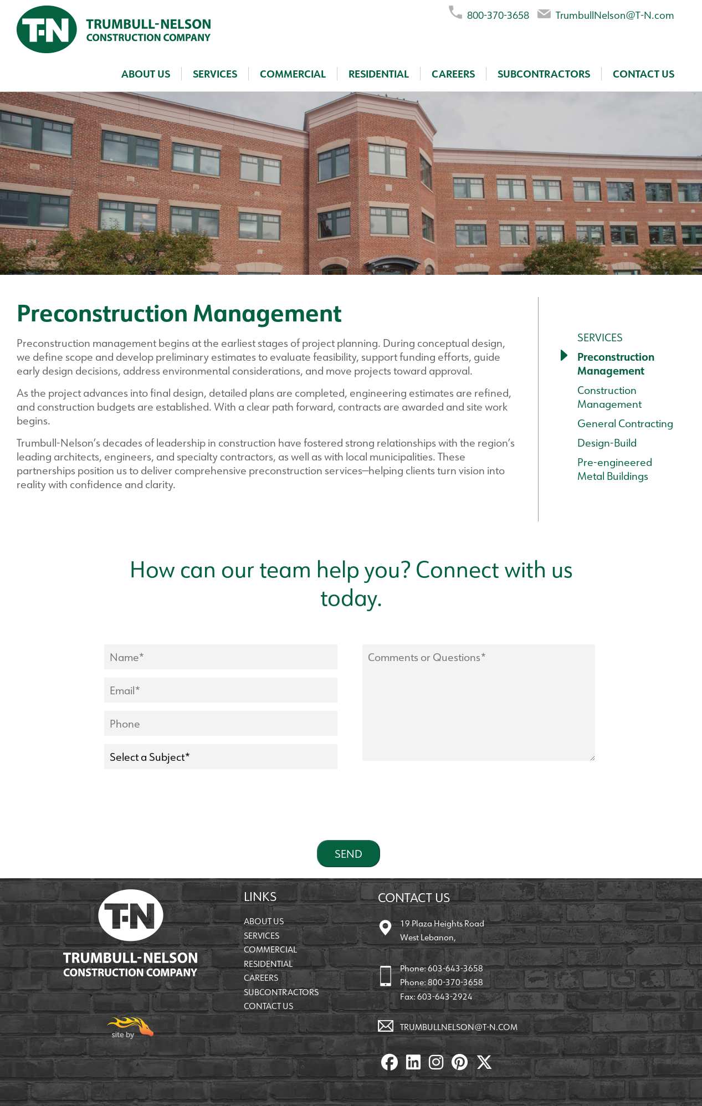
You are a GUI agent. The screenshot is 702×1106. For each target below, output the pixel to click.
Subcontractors (544, 73)
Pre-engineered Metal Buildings (614, 469)
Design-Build (607, 442)
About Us (145, 73)
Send (348, 854)
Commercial (293, 73)
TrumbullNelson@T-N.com (605, 13)
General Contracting (625, 423)
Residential (379, 73)
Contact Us (643, 73)
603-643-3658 (455, 968)
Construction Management (609, 397)
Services (215, 73)
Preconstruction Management (615, 363)
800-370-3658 (489, 13)
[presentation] (188, 810)
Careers (453, 73)
